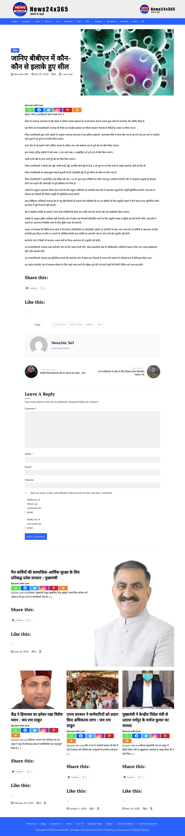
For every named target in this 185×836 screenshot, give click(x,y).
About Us (32, 823)
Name (29, 453)
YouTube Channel (148, 823)
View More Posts (60, 348)
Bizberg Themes (140, 829)
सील (99, 324)
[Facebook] (39, 110)
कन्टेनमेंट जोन (60, 324)
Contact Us (56, 823)
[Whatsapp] (29, 110)
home (69, 823)
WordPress (110, 829)
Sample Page (95, 823)
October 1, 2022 (77, 808)
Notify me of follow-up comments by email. (34, 506)
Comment (30, 408)
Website (29, 479)
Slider (110, 823)
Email (28, 467)
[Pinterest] (67, 110)
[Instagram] (58, 110)
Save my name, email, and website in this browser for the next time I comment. (71, 492)
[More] (77, 110)
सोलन (15, 50)
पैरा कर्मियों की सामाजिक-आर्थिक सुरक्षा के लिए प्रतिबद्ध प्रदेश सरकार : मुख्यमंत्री (45, 575)
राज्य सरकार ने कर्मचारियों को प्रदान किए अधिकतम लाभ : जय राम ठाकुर (92, 720)
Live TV (80, 823)
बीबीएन (90, 324)
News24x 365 (20, 74)
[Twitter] (48, 110)
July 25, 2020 (40, 74)
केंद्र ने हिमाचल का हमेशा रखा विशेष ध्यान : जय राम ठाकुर (36, 717)
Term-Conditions (125, 823)
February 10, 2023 (22, 803)
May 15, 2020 (131, 808)
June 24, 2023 (20, 651)
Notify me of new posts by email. (34, 523)
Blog (43, 823)
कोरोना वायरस (76, 324)
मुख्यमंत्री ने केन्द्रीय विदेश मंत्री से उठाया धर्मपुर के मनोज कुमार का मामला (145, 720)
